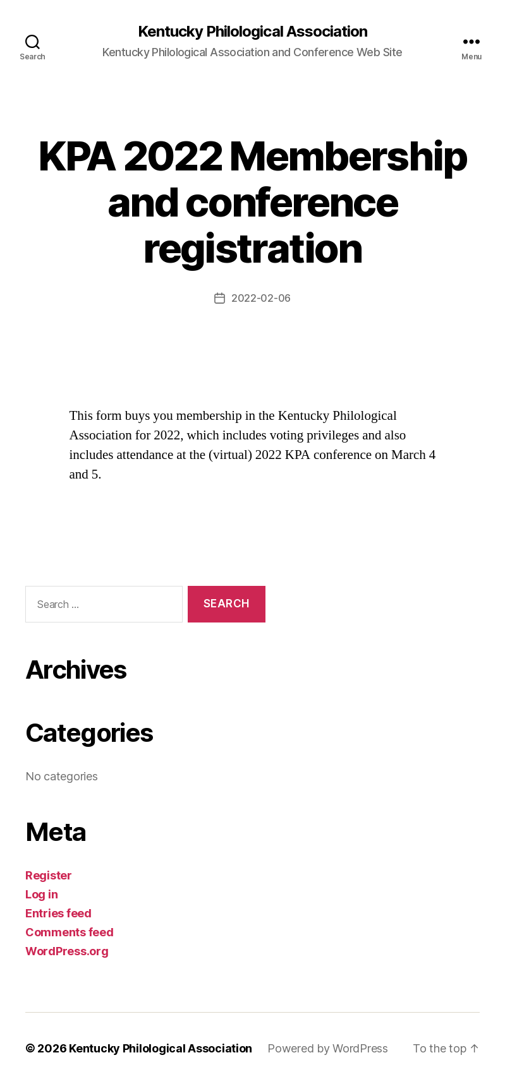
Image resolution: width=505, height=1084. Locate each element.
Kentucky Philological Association (252, 31)
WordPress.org (67, 951)
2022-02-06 (261, 298)
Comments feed (69, 932)
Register (48, 875)
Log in (41, 894)
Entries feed (58, 913)
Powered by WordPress (327, 1048)
